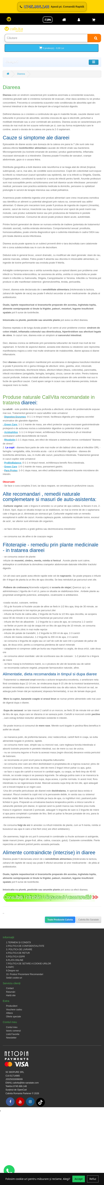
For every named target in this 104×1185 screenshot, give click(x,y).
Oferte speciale (13, 1016)
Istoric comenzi (13, 1030)
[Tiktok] (40, 1102)
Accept (79, 1179)
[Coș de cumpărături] (93, 20)
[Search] (94, 38)
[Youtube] (20, 1101)
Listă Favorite (12, 1034)
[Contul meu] (79, 20)
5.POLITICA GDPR (15, 956)
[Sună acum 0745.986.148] (52, 7)
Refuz (92, 1179)
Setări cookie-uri (14, 977)
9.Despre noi (12, 970)
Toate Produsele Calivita (60, 919)
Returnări (10, 992)
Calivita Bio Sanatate (88, 919)
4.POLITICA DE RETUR (18, 953)
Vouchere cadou (14, 1009)
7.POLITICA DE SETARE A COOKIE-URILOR (28, 963)
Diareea (21, 74)
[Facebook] (10, 1101)
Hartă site (10, 995)
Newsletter (11, 1037)
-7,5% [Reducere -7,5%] (47, 19)
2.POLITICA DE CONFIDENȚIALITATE (25, 946)
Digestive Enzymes (15, 416)
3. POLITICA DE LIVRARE (19, 949)
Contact (10, 988)
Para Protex (10, 470)
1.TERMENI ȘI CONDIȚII (18, 942)
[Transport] (64, 20)
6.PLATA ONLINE (14, 960)
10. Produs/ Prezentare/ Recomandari (24, 974)
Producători (11, 1006)
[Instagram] (30, 1101)
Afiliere (9, 1013)
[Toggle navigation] (93, 62)
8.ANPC (10, 967)
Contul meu (11, 1027)
